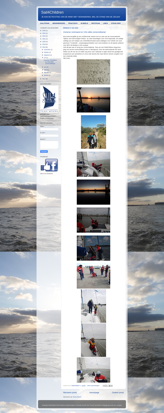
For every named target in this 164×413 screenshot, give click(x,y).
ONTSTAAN (95, 23)
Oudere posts (118, 392)
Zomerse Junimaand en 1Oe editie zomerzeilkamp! (84, 32)
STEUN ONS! (116, 23)
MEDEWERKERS (59, 23)
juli (45, 58)
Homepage (94, 392)
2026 (44, 30)
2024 (44, 33)
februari (46, 72)
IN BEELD (84, 23)
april (45, 70)
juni (45, 67)
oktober (46, 52)
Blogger (119, 405)
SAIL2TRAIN (44, 23)
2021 (44, 39)
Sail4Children (52, 12)
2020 (44, 41)
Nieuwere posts (70, 392)
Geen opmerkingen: (93, 385)
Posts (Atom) (77, 397)
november (47, 49)
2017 (44, 79)
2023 (44, 36)
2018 (44, 47)
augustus (47, 55)
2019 (44, 44)
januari (46, 75)
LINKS (105, 23)
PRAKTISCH (73, 23)
